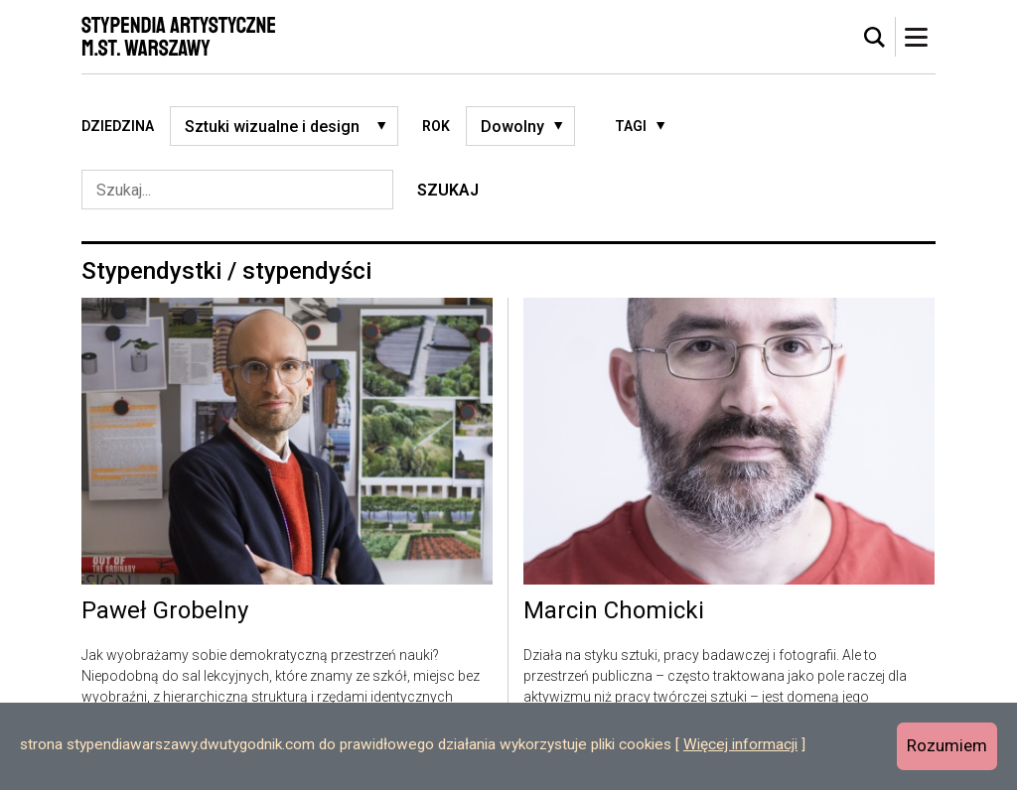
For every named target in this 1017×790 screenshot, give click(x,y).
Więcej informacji (740, 744)
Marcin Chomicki (613, 611)
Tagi (631, 126)
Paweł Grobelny (164, 611)
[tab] (875, 38)
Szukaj (448, 190)
